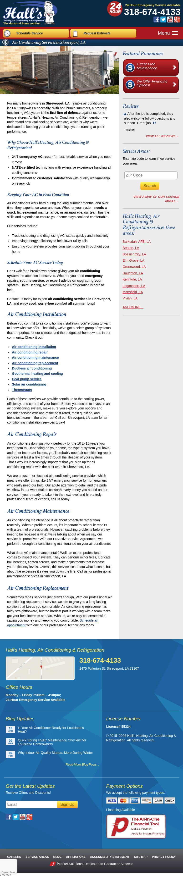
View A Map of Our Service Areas (156, 199)
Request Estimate (96, 31)
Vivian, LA (130, 298)
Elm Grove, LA (133, 260)
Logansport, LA (134, 286)
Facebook (156, 19)
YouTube (170, 19)
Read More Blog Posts (81, 764)
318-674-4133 (152, 12)
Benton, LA (131, 248)
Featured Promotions (143, 53)
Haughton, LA (133, 273)
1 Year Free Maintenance (157, 67)
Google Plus (177, 19)
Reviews (130, 106)
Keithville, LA (132, 279)
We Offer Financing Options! (157, 85)
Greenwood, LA (134, 267)
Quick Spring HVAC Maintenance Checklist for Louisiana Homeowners (52, 742)
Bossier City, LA (134, 254)
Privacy (4, 872)
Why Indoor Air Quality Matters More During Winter (55, 753)
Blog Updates (20, 718)
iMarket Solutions (69, 864)
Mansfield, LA (133, 292)
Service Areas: (136, 151)
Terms (12, 872)
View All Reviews (161, 136)
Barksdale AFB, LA (137, 241)
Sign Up (67, 804)
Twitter (163, 19)
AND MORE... (133, 307)
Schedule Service (29, 31)
